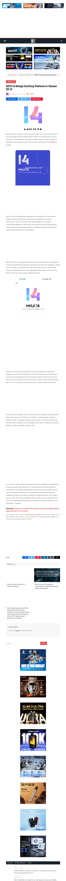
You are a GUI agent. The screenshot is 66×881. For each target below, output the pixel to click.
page (39, 514)
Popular (9, 863)
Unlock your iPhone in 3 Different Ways (16, 585)
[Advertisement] (33, 23)
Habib (13, 94)
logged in (18, 630)
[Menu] (5, 41)
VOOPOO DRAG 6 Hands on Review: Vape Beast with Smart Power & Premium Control (35, 872)
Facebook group (30, 514)
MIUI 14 (11, 81)
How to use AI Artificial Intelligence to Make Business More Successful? (46, 586)
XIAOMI (30, 863)
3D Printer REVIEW (20, 863)
